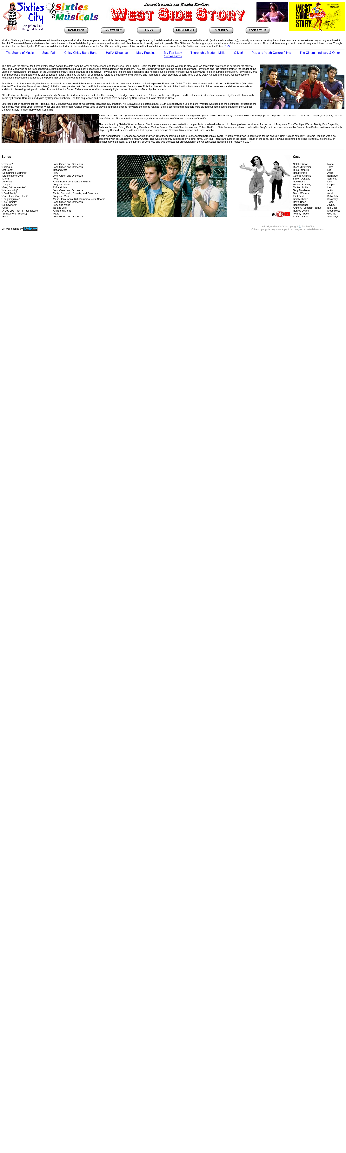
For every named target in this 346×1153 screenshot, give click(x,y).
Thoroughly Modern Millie (207, 52)
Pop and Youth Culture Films (271, 52)
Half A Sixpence (117, 52)
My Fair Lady (173, 52)
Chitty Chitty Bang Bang (80, 52)
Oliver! (238, 52)
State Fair (49, 52)
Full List (228, 46)
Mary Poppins (145, 52)
